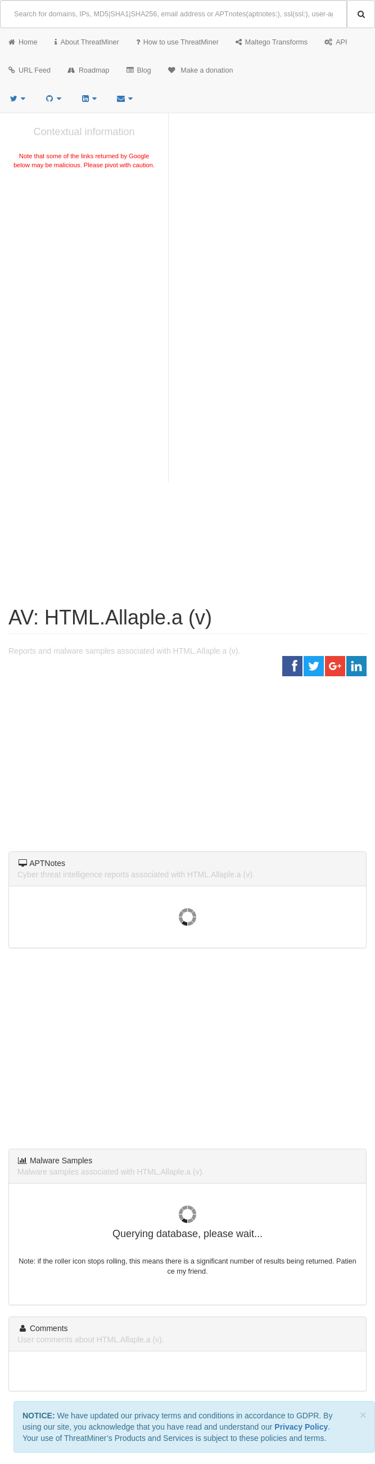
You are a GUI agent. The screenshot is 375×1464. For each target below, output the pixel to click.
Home (23, 42)
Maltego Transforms (272, 42)
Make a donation (200, 70)
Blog (138, 70)
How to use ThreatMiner (177, 42)
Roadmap (88, 70)
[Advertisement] (84, 255)
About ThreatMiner (87, 42)
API (335, 42)
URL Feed (29, 70)
